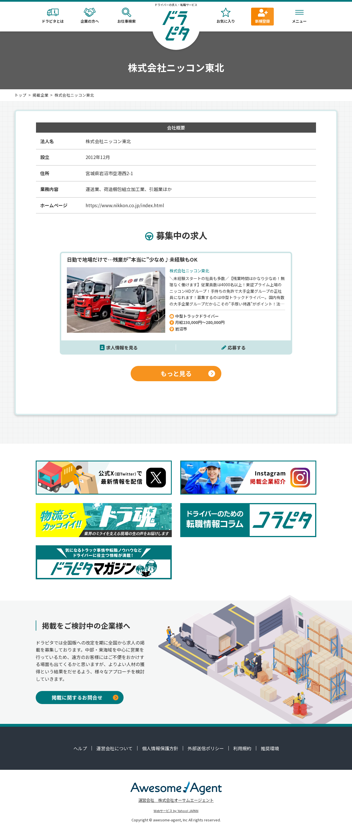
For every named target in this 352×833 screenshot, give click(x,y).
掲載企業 (40, 95)
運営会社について (114, 748)
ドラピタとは (52, 16)
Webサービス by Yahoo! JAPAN (176, 810)
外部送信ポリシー (206, 748)
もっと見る (187, 373)
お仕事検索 (126, 16)
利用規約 (242, 748)
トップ (20, 95)
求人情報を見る (122, 347)
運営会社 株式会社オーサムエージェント (176, 800)
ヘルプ (80, 748)
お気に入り (225, 16)
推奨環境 (270, 748)
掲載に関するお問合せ (85, 697)
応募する (237, 347)
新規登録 (262, 16)
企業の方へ (89, 16)
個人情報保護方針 (160, 748)
